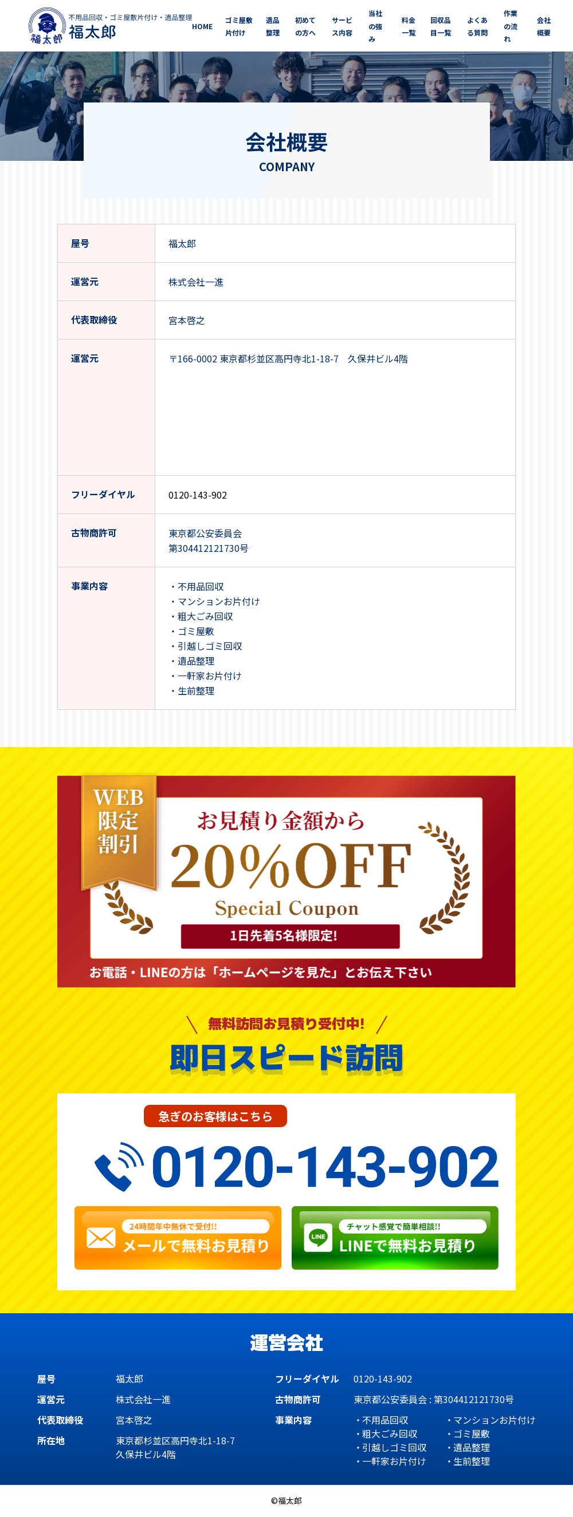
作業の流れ (510, 26)
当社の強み (375, 26)
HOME (202, 26)
